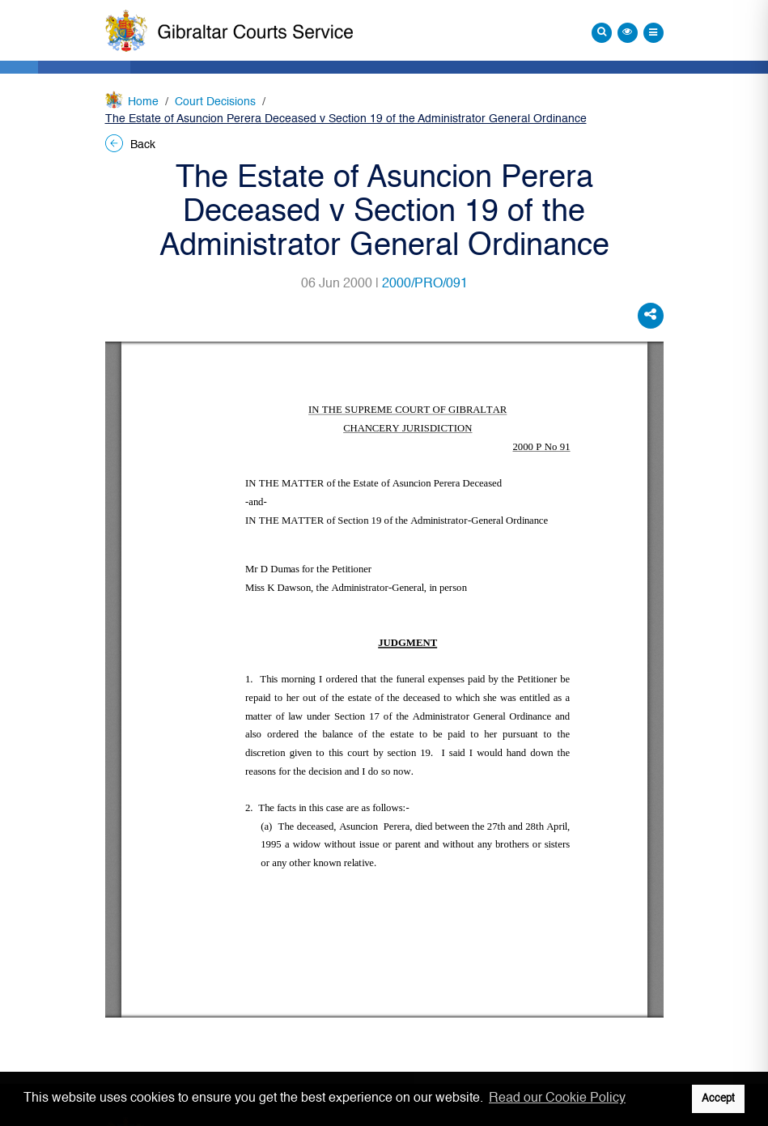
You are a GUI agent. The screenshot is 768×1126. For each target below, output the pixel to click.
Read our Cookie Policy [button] (557, 1098)
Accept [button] (718, 1099)
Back (130, 145)
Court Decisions (215, 102)
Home (143, 102)
